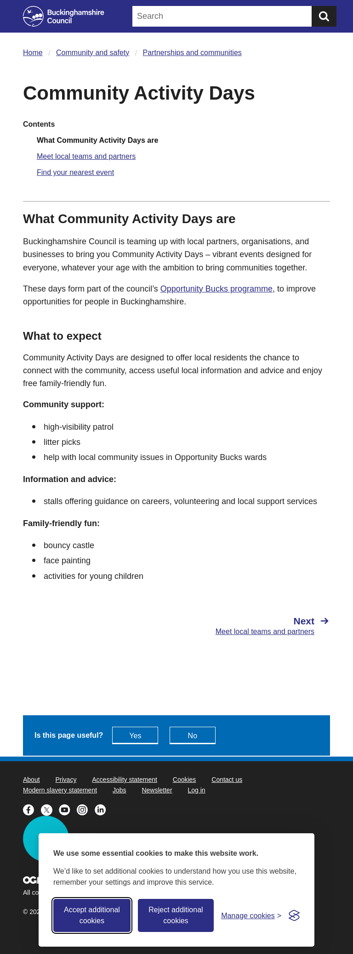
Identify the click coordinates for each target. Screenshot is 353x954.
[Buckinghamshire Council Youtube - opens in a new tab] (68, 809)
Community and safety (92, 52)
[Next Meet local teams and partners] (257, 626)
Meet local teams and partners (86, 156)
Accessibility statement (124, 779)
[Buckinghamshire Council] (63, 16)
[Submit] (324, 16)
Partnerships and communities (192, 52)
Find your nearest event (75, 172)
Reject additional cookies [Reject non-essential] (175, 915)
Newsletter (157, 790)
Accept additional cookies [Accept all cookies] (92, 915)
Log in (196, 790)
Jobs (119, 790)
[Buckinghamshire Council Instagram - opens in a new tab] (86, 809)
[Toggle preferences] (251, 915)
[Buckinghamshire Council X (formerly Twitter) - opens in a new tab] (50, 809)
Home (33, 52)
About (31, 779)
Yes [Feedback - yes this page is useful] (135, 736)
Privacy (65, 779)
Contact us (226, 779)
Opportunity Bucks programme (216, 288)
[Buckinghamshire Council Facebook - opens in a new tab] (32, 809)
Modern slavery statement (60, 790)
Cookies (184, 779)
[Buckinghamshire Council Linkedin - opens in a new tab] (103, 809)
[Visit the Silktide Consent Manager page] (294, 915)
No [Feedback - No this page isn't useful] (192, 736)
